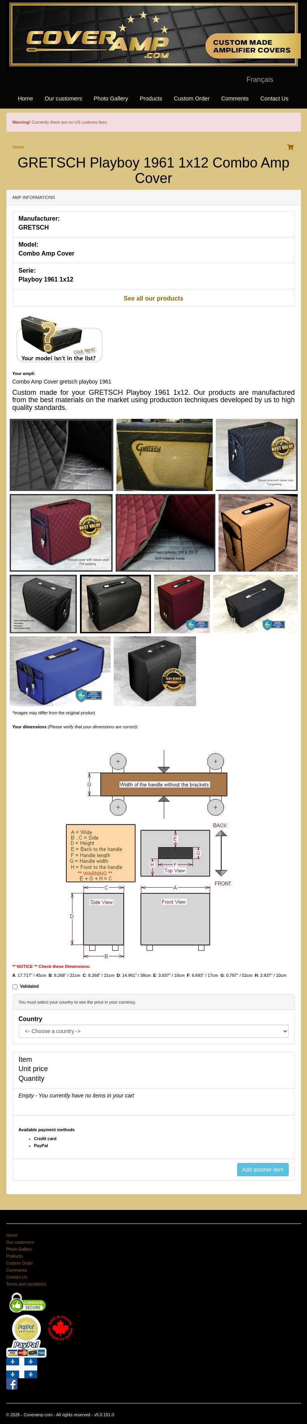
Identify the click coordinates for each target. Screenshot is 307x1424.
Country (30, 1019)
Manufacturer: (39, 218)
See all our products (154, 298)
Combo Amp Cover (47, 253)
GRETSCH (34, 227)
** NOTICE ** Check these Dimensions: (51, 966)
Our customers (63, 98)
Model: (29, 244)
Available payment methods (47, 1129)
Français (259, 79)
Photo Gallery (111, 98)
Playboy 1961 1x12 (46, 279)
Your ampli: (24, 373)
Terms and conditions (26, 1284)
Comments (235, 98)
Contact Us (274, 98)
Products (151, 98)
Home (25, 98)
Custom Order (192, 98)
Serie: (27, 270)
